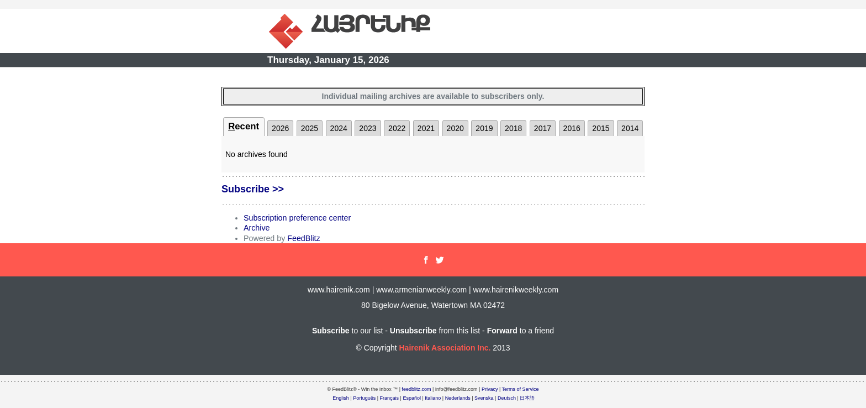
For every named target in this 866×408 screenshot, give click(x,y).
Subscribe (331, 330)
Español (412, 398)
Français (389, 398)
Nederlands (458, 398)
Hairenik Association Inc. (444, 347)
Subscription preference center (297, 217)
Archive (257, 227)
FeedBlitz (303, 238)
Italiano (433, 398)
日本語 (527, 398)
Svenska (484, 398)
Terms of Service (520, 389)
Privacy (490, 389)
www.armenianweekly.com (421, 289)
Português (364, 398)
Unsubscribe (413, 330)
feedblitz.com (416, 389)
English (340, 398)
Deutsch (507, 398)
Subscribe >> (252, 189)
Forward (502, 330)
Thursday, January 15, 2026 (328, 60)
